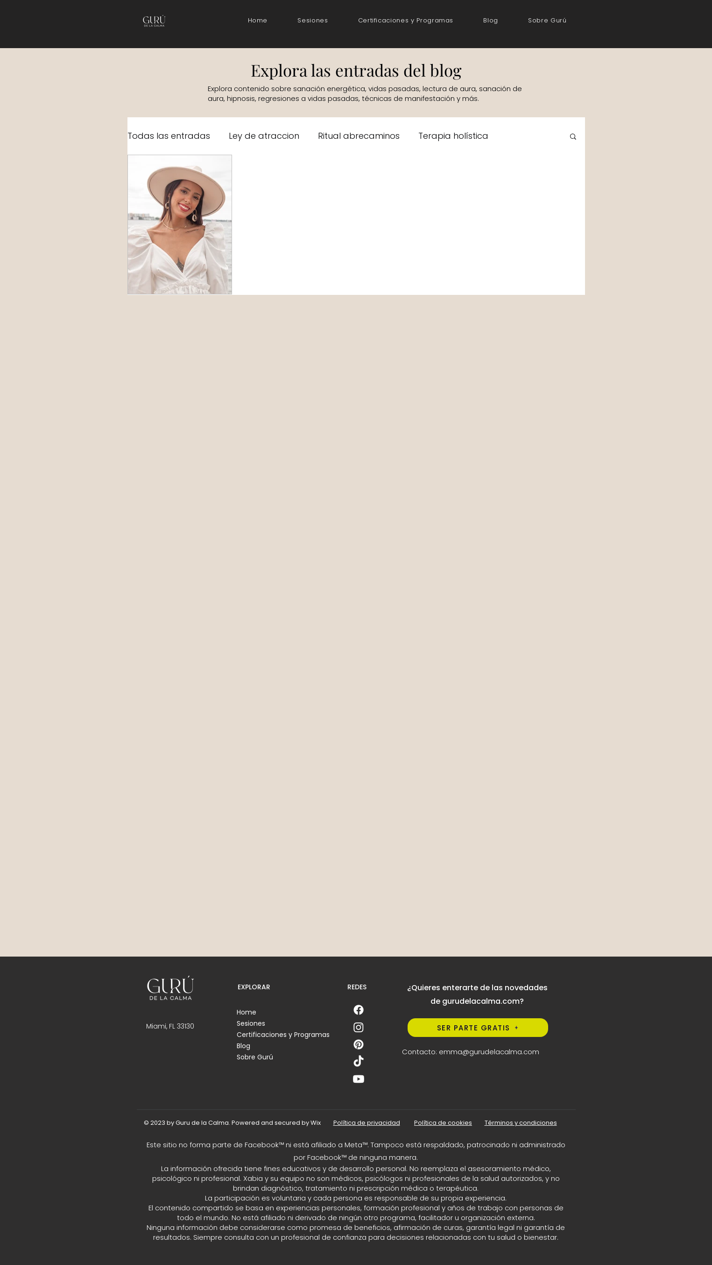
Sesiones (251, 1023)
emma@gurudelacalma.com (489, 1052)
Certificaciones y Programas (283, 1034)
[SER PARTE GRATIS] (478, 1027)
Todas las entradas (168, 136)
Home (246, 1012)
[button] (406, 20)
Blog (243, 1046)
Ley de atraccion (264, 136)
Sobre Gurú (255, 1057)
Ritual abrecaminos (359, 136)
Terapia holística (453, 136)
